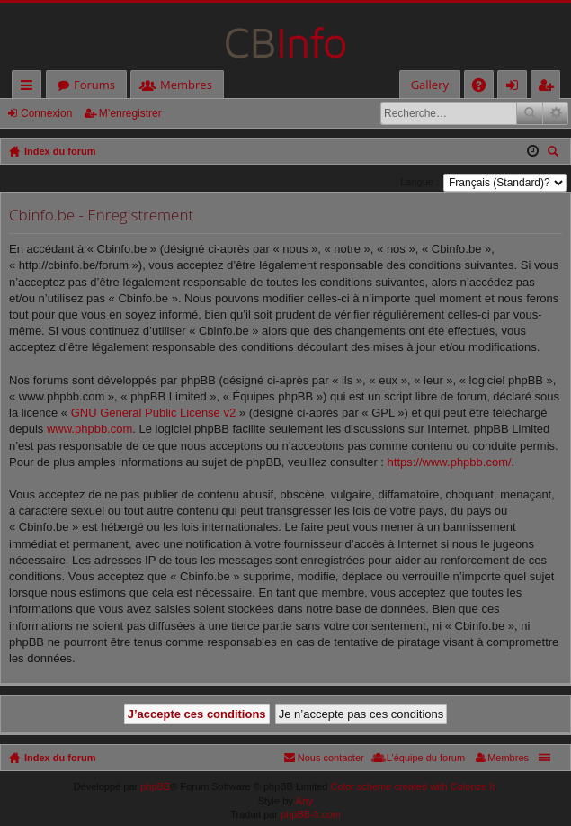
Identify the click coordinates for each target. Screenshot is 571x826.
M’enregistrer (130, 113)
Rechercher (529, 113)
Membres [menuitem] (508, 757)
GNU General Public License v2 (153, 412)
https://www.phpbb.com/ (450, 462)
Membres (186, 84)
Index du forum (59, 757)
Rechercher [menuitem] (555, 153)
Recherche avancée (555, 113)
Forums (94, 84)
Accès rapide (30, 87)
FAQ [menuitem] (485, 87)
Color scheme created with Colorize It (413, 786)
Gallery (430, 84)
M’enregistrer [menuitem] (549, 87)
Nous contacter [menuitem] (331, 757)
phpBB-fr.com (311, 814)
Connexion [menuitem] (516, 87)
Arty (305, 800)
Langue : (419, 181)
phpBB (155, 786)
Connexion (46, 113)
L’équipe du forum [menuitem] (426, 757)
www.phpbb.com (89, 428)
